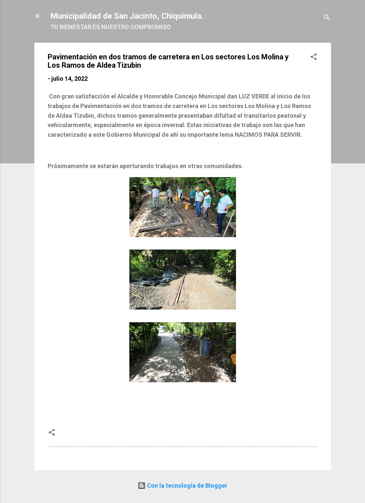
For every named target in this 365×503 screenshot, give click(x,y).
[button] (314, 58)
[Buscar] (327, 18)
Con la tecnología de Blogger (182, 485)
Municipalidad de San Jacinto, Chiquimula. (126, 16)
